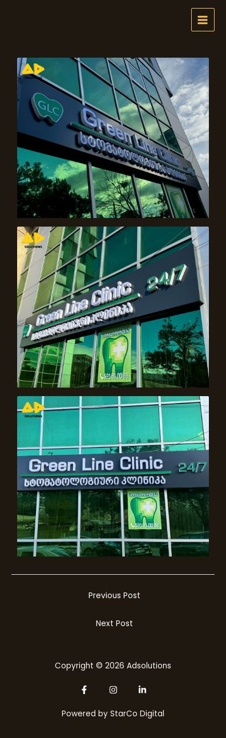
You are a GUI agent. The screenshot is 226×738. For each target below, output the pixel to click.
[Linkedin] (142, 689)
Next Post (114, 623)
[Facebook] (84, 689)
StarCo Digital (137, 713)
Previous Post (114, 595)
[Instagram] (113, 689)
